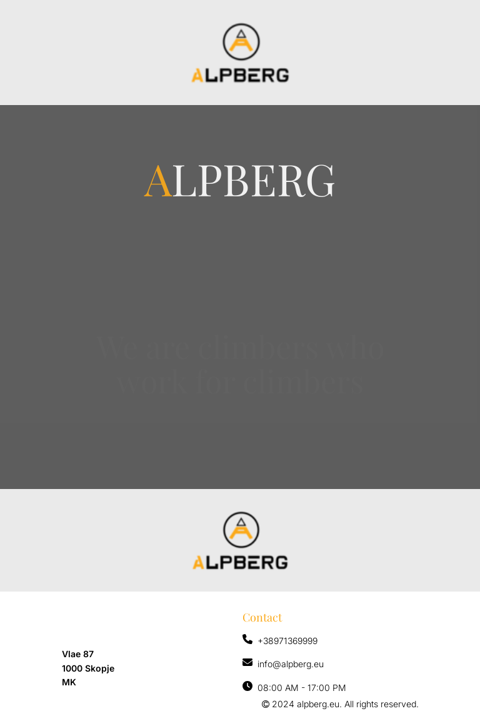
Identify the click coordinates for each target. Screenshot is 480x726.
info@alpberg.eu (291, 663)
